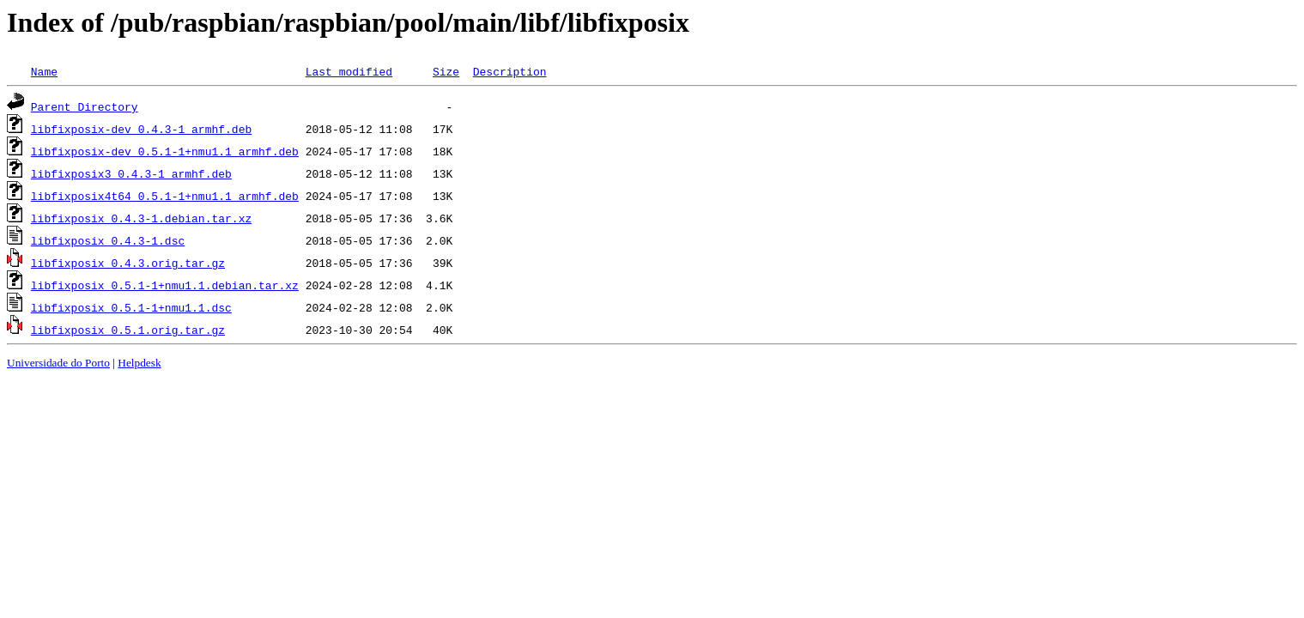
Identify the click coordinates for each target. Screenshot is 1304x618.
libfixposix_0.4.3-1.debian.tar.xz (141, 218)
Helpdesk (139, 362)
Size (446, 71)
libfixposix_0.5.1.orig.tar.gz (128, 329)
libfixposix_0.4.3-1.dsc (108, 240)
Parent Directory (84, 106)
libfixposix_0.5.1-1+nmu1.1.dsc (131, 307)
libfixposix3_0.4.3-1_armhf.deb (131, 173)
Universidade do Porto (58, 362)
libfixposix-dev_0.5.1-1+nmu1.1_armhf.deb (165, 151)
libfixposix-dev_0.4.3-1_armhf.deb (141, 128)
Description (510, 71)
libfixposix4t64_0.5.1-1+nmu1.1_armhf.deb (165, 195)
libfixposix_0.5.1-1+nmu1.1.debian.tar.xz (165, 285)
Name (44, 71)
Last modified (349, 71)
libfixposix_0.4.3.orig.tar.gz (128, 262)
